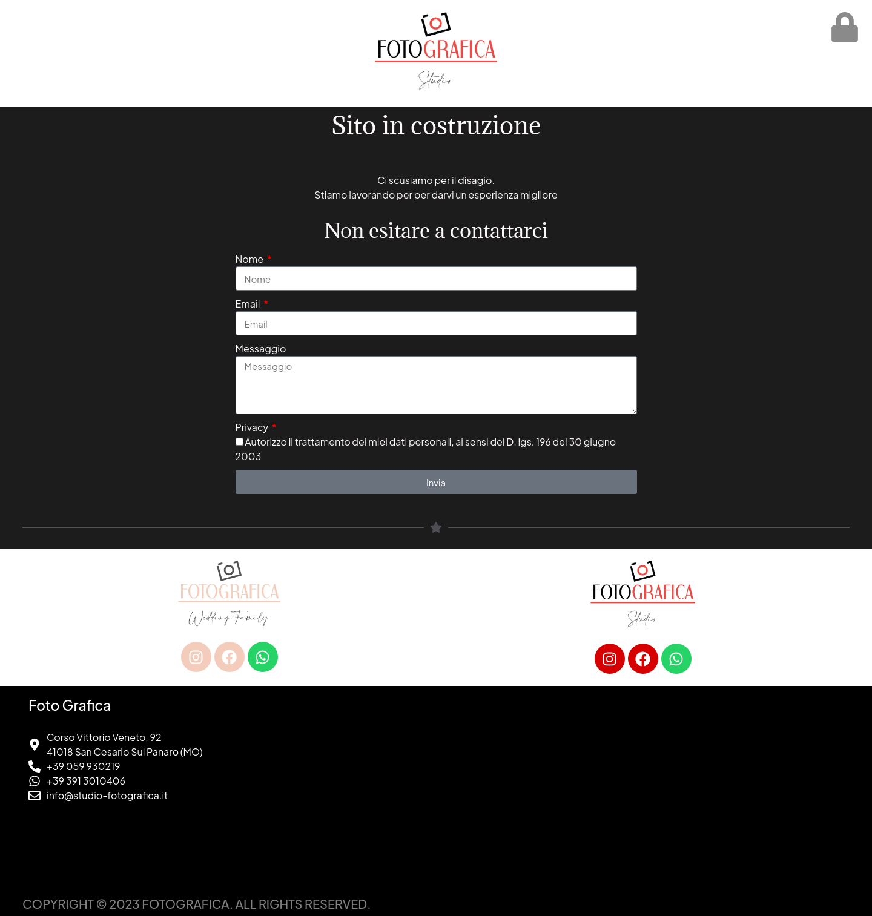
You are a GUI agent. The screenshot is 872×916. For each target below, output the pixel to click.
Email (249, 303)
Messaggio (261, 348)
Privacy (253, 427)
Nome (250, 258)
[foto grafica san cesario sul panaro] (643, 789)
